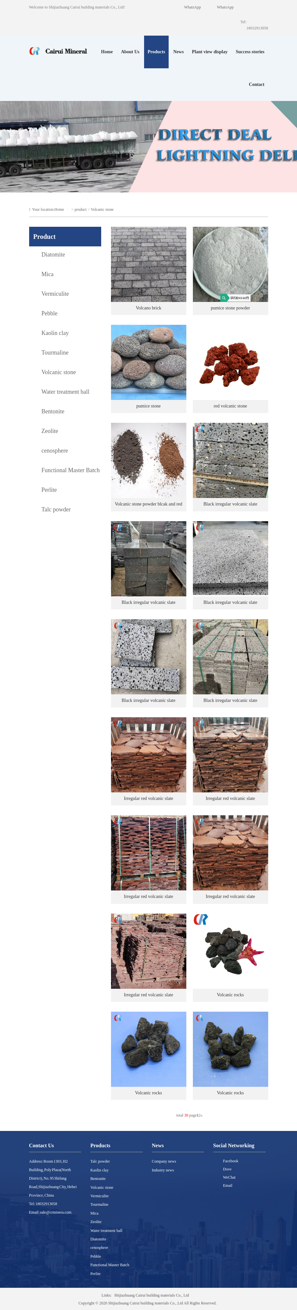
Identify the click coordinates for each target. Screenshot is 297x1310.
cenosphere (99, 1247)
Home (107, 51)
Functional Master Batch (109, 1265)
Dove (227, 1169)
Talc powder (100, 1161)
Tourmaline (99, 1204)
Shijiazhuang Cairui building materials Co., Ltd (151, 1295)
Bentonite (98, 1178)
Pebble (95, 1256)
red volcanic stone (230, 406)
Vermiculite (99, 1196)
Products (156, 51)
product (81, 209)
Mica (94, 1213)
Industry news (163, 1170)
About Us (130, 51)
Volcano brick (148, 308)
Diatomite (98, 1239)
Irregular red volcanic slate (148, 798)
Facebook (230, 1161)
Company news (164, 1161)
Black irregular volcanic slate (230, 504)
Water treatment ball (106, 1230)
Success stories (250, 51)
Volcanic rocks (230, 994)
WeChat (229, 1177)
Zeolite (96, 1221)
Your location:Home (46, 209)
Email (227, 1185)
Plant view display (210, 51)
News (178, 51)
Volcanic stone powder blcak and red (148, 504)
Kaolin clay (99, 1170)
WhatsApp (225, 7)
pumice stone (148, 406)
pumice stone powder (230, 308)
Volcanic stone (102, 209)
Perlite (95, 1273)
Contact (256, 84)
